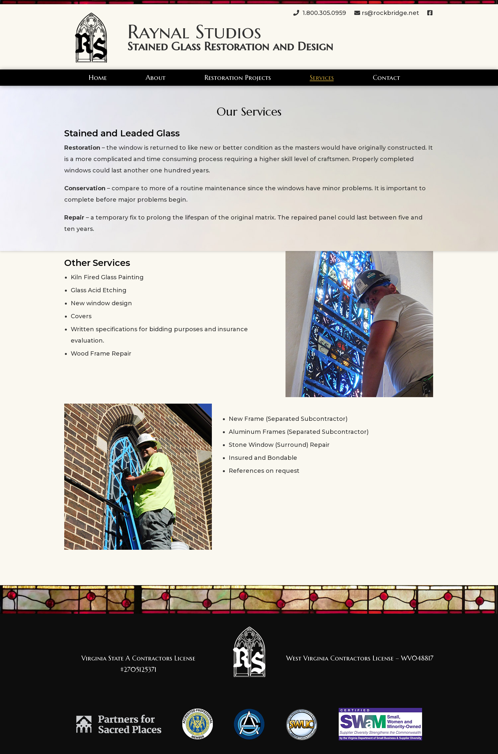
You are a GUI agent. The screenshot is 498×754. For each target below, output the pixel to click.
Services (322, 77)
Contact (386, 77)
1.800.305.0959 (319, 13)
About (155, 77)
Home (98, 77)
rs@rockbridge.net (386, 13)
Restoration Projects (237, 77)
